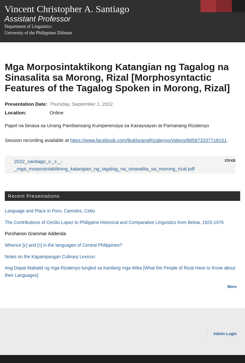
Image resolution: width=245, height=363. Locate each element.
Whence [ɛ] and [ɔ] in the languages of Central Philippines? (63, 245)
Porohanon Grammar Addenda (35, 233)
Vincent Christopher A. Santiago (66, 9)
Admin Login (225, 334)
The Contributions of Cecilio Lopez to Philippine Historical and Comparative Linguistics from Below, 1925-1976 (114, 222)
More (232, 287)
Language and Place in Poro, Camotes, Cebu (50, 210)
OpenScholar (188, 335)
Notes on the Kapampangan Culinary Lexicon (50, 256)
